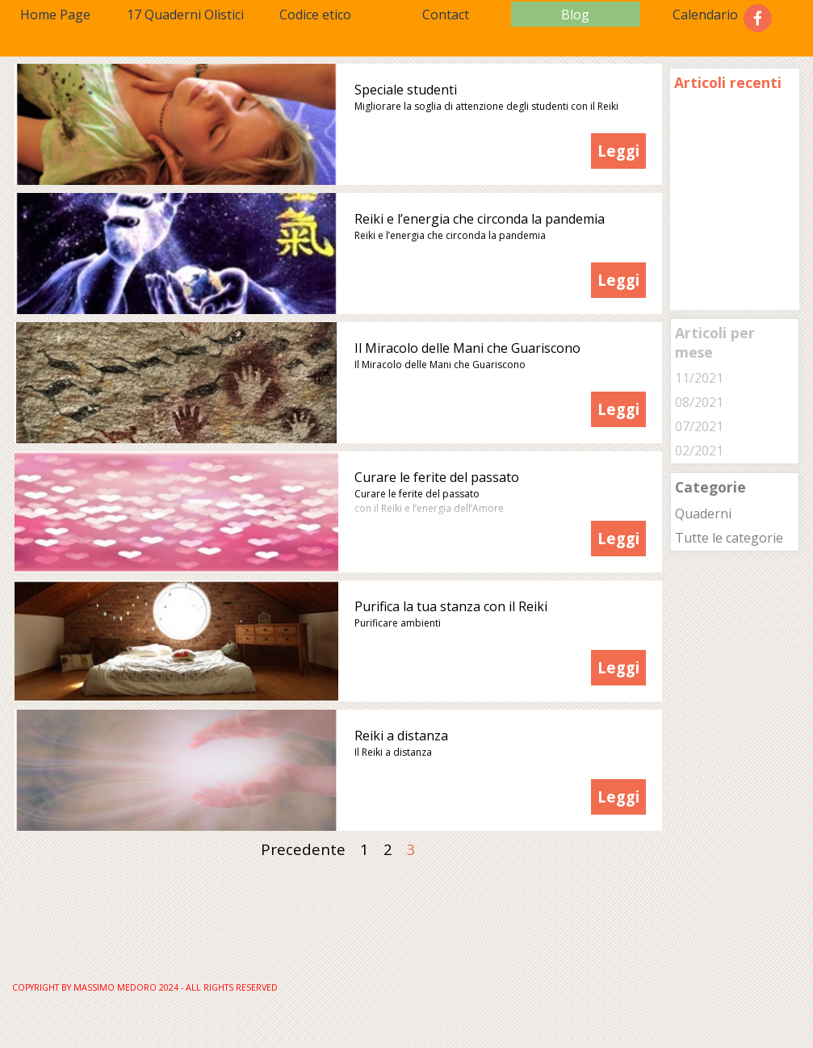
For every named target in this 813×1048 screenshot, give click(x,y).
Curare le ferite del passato (436, 477)
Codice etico (315, 14)
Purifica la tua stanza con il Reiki (450, 606)
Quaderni (703, 513)
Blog (575, 14)
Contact (445, 14)
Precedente (303, 849)
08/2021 (699, 402)
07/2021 (699, 426)
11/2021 (699, 378)
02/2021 (699, 450)
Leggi (618, 150)
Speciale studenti (405, 90)
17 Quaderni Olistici (185, 14)
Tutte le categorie (729, 538)
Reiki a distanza (401, 735)
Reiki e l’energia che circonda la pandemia (479, 219)
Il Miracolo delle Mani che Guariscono (467, 348)
